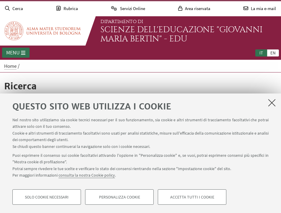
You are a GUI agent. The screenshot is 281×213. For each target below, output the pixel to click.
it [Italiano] (261, 53)
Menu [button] (15, 53)
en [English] (273, 53)
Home (10, 66)
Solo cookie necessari (47, 197)
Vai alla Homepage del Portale (42, 30)
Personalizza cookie (119, 197)
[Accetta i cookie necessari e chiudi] (272, 102)
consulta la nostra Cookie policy (87, 175)
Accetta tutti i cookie (192, 197)
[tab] (261, 53)
